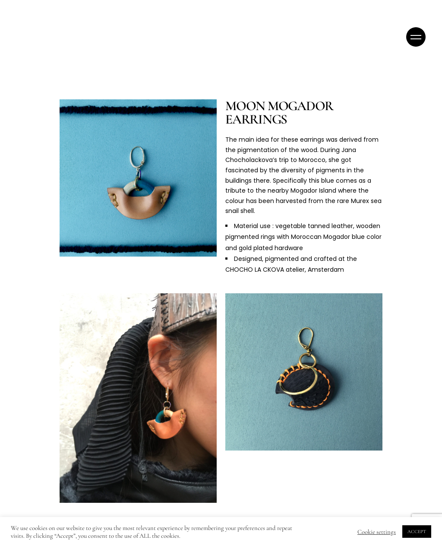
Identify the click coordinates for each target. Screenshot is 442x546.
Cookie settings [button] (376, 532)
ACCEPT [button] (416, 531)
